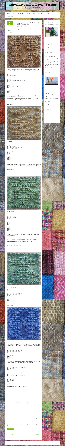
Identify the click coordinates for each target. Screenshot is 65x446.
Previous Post (11, 434)
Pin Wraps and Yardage (38, 13)
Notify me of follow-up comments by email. (16, 425)
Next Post (37, 434)
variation (27, 394)
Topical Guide (21, 13)
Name (36, 416)
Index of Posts (10, 16)
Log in (46, 111)
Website (36, 420)
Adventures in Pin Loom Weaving (19, 443)
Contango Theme (46, 443)
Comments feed (48, 115)
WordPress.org (47, 117)
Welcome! (9, 13)
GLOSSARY (48, 13)
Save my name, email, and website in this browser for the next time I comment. (22, 424)
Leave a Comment (23, 26)
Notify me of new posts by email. (14, 427)
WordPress (56, 443)
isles (24, 394)
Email (36, 418)
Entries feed (47, 113)
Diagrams (28, 13)
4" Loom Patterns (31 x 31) (15, 394)
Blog (14, 13)
